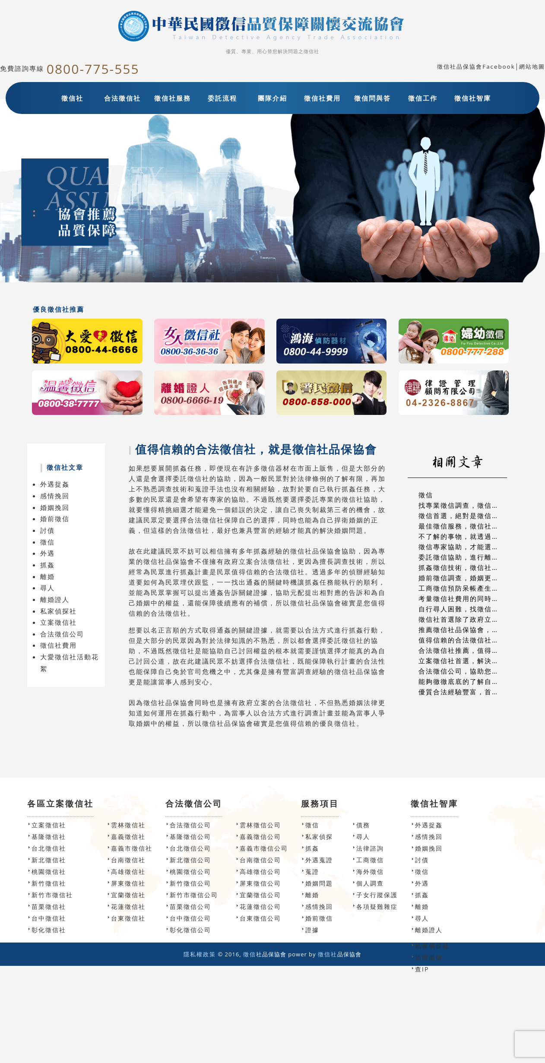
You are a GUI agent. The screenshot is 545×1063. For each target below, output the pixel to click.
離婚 (47, 576)
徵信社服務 (172, 98)
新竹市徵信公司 (194, 895)
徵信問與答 (372, 98)
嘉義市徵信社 (131, 848)
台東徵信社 (128, 918)
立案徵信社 (58, 622)
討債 (47, 530)
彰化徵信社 (49, 930)
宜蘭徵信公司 (260, 895)
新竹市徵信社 (52, 895)
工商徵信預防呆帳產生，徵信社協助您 (480, 588)
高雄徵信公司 (260, 871)
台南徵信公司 (260, 860)
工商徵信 (370, 860)
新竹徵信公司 (190, 883)
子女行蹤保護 (377, 895)
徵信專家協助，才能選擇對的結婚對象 (480, 546)
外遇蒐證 (319, 860)
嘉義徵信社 (128, 836)
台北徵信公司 (190, 848)
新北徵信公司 (190, 860)
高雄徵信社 (128, 871)
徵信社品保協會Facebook (476, 66)
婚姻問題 (319, 883)
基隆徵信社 (49, 836)
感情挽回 (55, 495)
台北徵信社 (49, 848)
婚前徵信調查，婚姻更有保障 (466, 577)
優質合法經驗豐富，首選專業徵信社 (477, 691)
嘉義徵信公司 (260, 836)
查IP (422, 969)
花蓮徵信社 (128, 906)
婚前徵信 (55, 518)
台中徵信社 (49, 918)
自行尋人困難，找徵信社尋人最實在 (477, 608)
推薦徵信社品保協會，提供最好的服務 (480, 629)
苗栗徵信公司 (190, 906)
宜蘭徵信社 (128, 895)
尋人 (47, 587)
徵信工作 (422, 98)
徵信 (47, 542)
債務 (363, 825)
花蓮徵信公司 (260, 906)
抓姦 (47, 564)
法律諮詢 (370, 848)
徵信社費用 (322, 98)
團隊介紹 (272, 98)
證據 (312, 930)
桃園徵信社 (49, 871)
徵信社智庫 (472, 98)
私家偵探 (319, 836)
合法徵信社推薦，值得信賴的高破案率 (480, 650)
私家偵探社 (58, 611)
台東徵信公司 (260, 918)
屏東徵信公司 (260, 883)
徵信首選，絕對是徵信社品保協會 (473, 515)
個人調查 (370, 883)
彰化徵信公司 (190, 930)
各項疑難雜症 (377, 906)
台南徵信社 (128, 860)
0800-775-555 (93, 69)
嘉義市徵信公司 (264, 848)
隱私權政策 (200, 954)
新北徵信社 (49, 860)
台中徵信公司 (190, 918)
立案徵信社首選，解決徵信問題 (469, 660)
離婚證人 (55, 599)
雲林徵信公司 (260, 825)
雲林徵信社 (128, 825)
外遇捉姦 (55, 484)
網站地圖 (532, 66)
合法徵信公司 (62, 634)
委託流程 (222, 98)
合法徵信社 (122, 98)
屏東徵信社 (128, 883)
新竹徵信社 (49, 883)
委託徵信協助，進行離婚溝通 (466, 557)
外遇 (47, 553)
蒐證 (312, 871)
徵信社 (72, 98)
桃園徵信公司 (190, 871)
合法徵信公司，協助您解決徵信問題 (477, 671)
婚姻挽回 (55, 507)
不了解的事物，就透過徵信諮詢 (469, 536)
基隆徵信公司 (190, 836)
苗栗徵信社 (49, 906)
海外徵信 (370, 871)
